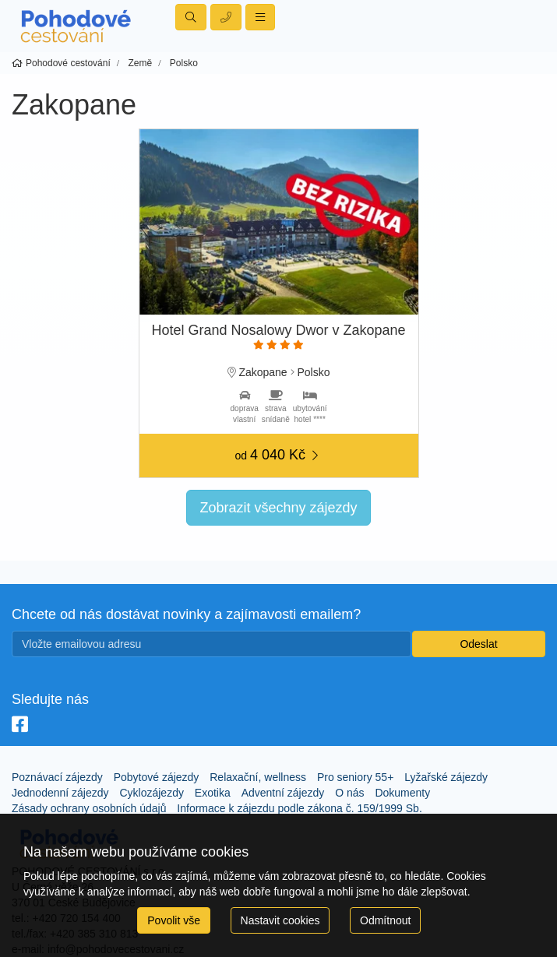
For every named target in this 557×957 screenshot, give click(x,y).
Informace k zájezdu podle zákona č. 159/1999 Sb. (299, 808)
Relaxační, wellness (258, 777)
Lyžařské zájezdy (446, 777)
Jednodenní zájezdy (60, 792)
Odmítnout (385, 920)
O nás (349, 792)
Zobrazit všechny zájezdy (278, 507)
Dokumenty (402, 792)
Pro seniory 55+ (355, 777)
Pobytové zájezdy (156, 777)
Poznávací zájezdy (57, 777)
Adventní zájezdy (283, 792)
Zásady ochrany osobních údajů (89, 808)
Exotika (213, 792)
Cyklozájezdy (151, 792)
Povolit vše (173, 920)
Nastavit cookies (280, 920)
